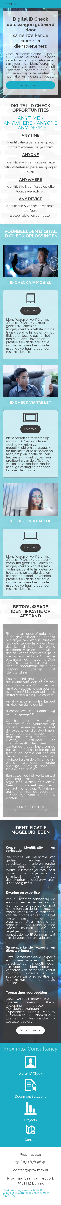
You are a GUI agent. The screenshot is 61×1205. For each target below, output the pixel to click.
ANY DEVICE (30, 199)
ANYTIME (31, 135)
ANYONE (30, 154)
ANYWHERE (30, 179)
